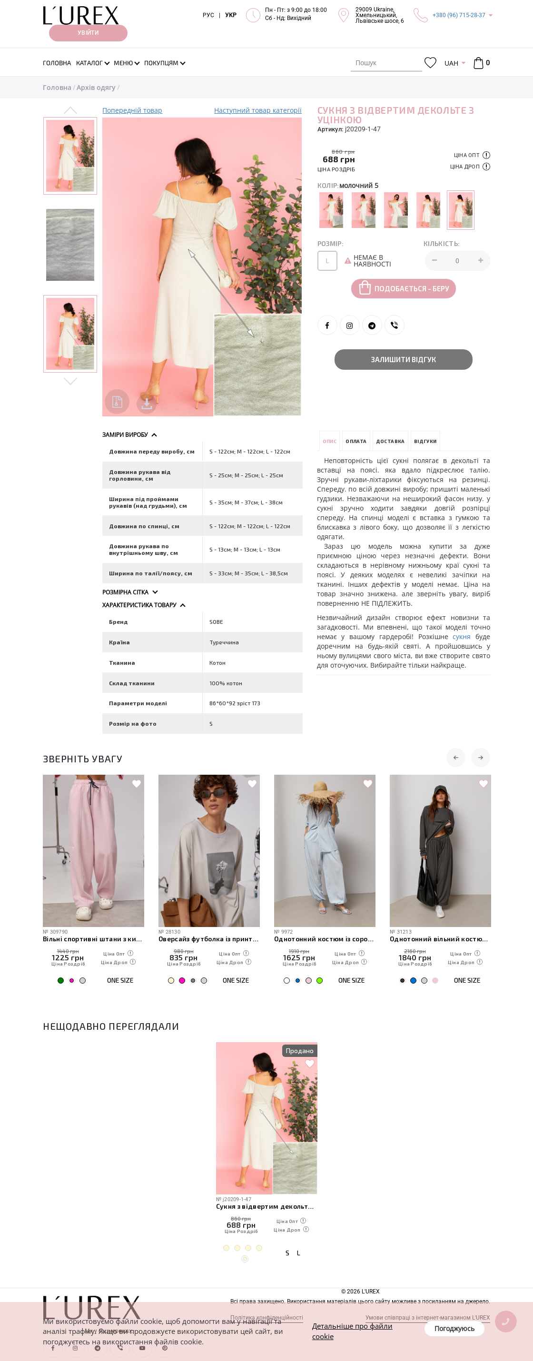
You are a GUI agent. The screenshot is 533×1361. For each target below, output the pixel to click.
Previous (70, 111)
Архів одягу (96, 87)
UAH (451, 63)
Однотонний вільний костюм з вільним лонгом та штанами (440, 939)
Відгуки (425, 441)
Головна (57, 87)
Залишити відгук (403, 359)
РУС (208, 15)
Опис (330, 441)
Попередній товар (132, 110)
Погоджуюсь (454, 1328)
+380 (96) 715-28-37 (459, 15)
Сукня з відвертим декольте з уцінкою (266, 1206)
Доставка (390, 441)
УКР (231, 15)
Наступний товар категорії (258, 110)
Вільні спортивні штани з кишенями (93, 939)
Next (70, 380)
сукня (462, 636)
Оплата (355, 441)
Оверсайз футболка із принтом (209, 939)
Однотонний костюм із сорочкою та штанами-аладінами (324, 939)
